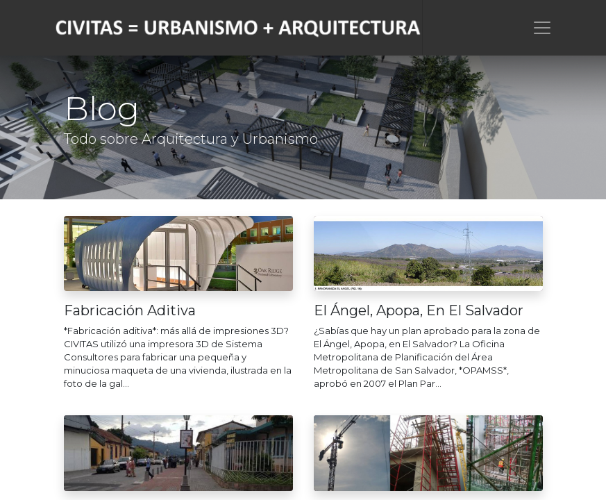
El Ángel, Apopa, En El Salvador (418, 310)
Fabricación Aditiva (130, 310)
